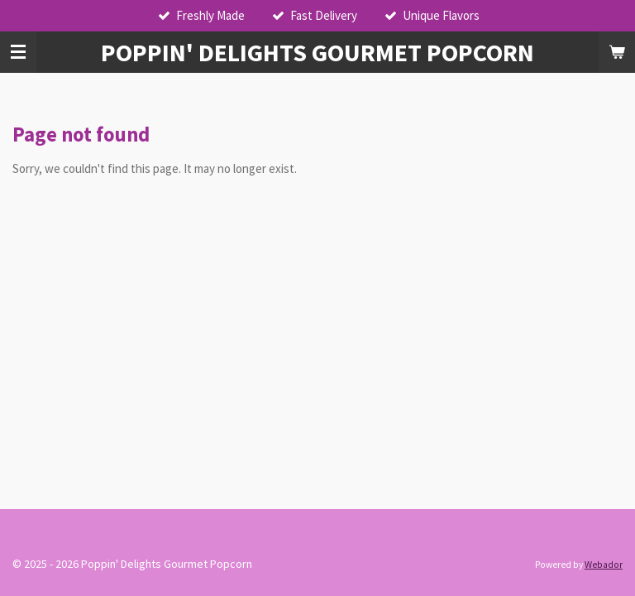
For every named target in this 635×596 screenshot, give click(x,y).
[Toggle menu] (18, 52)
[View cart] (617, 52)
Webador (604, 564)
